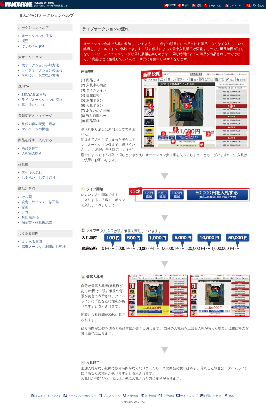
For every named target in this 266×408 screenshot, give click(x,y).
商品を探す (30, 148)
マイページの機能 (35, 129)
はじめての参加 (33, 46)
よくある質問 (32, 241)
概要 (25, 41)
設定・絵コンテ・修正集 (40, 202)
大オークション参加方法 (40, 65)
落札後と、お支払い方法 (40, 75)
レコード (28, 212)
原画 (25, 207)
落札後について (33, 105)
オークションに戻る (37, 36)
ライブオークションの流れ (42, 70)
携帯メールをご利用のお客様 (44, 247)
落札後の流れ (32, 172)
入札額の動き (32, 153)
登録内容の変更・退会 (39, 124)
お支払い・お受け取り (39, 178)
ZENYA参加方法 (34, 94)
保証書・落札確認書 (37, 222)
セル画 (27, 197)
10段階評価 (30, 217)
